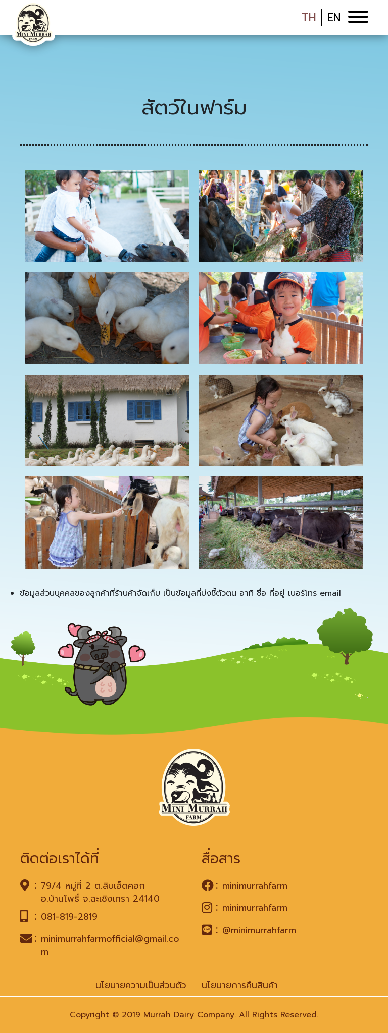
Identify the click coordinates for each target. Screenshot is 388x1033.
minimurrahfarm (254, 885)
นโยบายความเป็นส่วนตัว (140, 985)
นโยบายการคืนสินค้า (240, 985)
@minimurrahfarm (259, 930)
